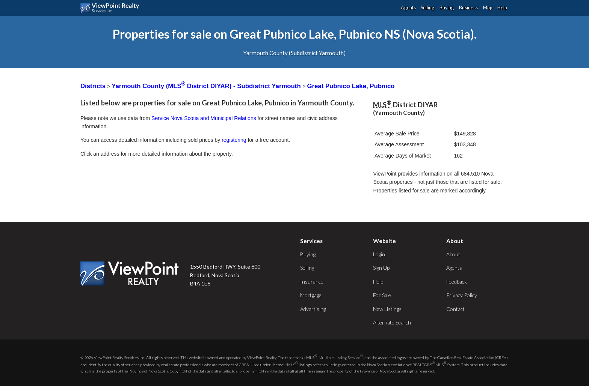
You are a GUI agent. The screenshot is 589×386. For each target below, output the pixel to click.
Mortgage (311, 295)
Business (468, 8)
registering (234, 140)
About (453, 254)
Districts (93, 86)
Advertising (313, 309)
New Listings (387, 309)
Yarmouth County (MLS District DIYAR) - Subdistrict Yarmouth (207, 86)
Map (487, 8)
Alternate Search (392, 322)
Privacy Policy (461, 295)
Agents (408, 8)
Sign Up (381, 267)
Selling (427, 8)
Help (502, 8)
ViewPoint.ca (111, 8)
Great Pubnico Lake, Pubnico (350, 86)
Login (379, 254)
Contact (455, 309)
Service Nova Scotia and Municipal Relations (203, 118)
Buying (446, 8)
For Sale (382, 295)
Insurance (311, 281)
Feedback (456, 281)
